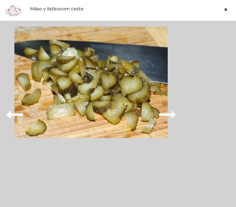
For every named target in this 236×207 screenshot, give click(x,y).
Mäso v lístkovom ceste (57, 9)
